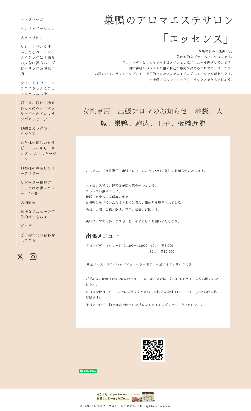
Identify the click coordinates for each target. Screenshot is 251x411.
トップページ (31, 20)
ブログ (26, 226)
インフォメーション (37, 29)
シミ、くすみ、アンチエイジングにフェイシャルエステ (37, 88)
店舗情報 (28, 203)
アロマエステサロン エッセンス (113, 406)
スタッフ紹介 (31, 38)
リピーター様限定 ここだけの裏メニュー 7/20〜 (37, 188)
